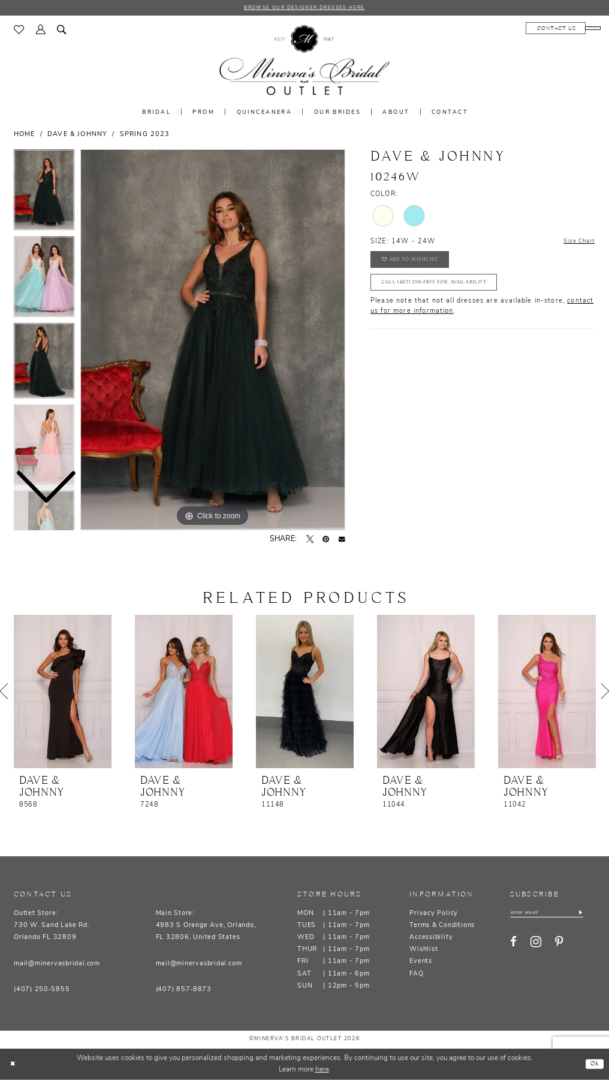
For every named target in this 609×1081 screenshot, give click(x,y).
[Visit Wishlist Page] (19, 31)
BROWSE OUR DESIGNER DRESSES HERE (304, 8)
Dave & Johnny (77, 135)
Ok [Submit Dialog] (593, 1064)
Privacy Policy (433, 914)
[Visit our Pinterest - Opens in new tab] (559, 945)
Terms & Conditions (442, 926)
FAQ (416, 975)
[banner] (304, 62)
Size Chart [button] (576, 243)
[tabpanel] (213, 341)
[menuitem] (19, 31)
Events (420, 962)
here (322, 1070)
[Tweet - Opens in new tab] (309, 540)
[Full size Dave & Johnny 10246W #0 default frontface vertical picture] (213, 341)
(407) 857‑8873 (184, 991)
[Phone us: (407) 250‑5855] (568, 29)
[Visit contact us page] (505, 29)
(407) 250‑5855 (42, 991)
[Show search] (62, 31)
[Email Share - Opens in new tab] (342, 541)
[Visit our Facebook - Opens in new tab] (513, 945)
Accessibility (431, 938)
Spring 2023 (145, 135)
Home (24, 135)
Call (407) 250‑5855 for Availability (443, 291)
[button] (41, 31)
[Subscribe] (593, 914)
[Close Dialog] (13, 1065)
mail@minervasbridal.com (57, 964)
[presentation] (62, 692)
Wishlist (423, 950)
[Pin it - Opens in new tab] (325, 540)
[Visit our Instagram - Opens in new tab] (535, 945)
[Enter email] (553, 914)
